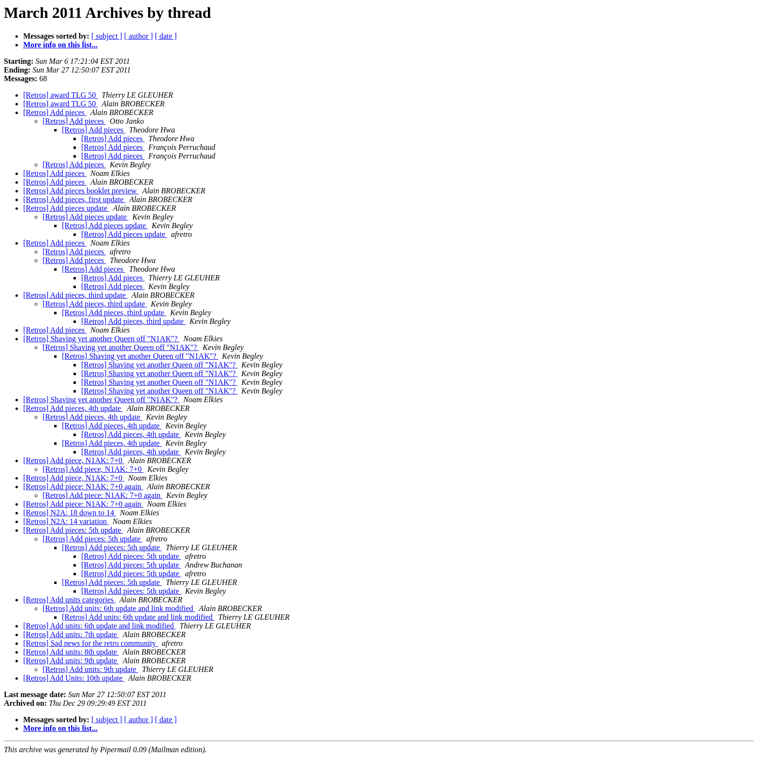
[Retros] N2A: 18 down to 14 (69, 513)
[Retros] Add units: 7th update (71, 634)
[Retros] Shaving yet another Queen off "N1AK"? (101, 339)
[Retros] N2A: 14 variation (66, 521)
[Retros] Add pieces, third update (75, 295)
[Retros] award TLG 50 (60, 95)
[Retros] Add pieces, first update (74, 199)
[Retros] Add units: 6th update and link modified (119, 608)
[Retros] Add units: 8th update (71, 652)
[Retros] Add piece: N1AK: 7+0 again (83, 486)
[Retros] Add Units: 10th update (73, 678)
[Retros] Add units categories (69, 600)
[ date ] (165, 36)
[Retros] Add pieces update (66, 208)
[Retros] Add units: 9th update (71, 660)
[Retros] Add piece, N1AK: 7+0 (73, 460)
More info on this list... (60, 45)
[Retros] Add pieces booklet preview (81, 191)
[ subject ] (106, 36)
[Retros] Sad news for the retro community (90, 643)
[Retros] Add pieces (55, 112)
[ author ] (138, 36)
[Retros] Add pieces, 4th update (73, 408)
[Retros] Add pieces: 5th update (73, 530)
